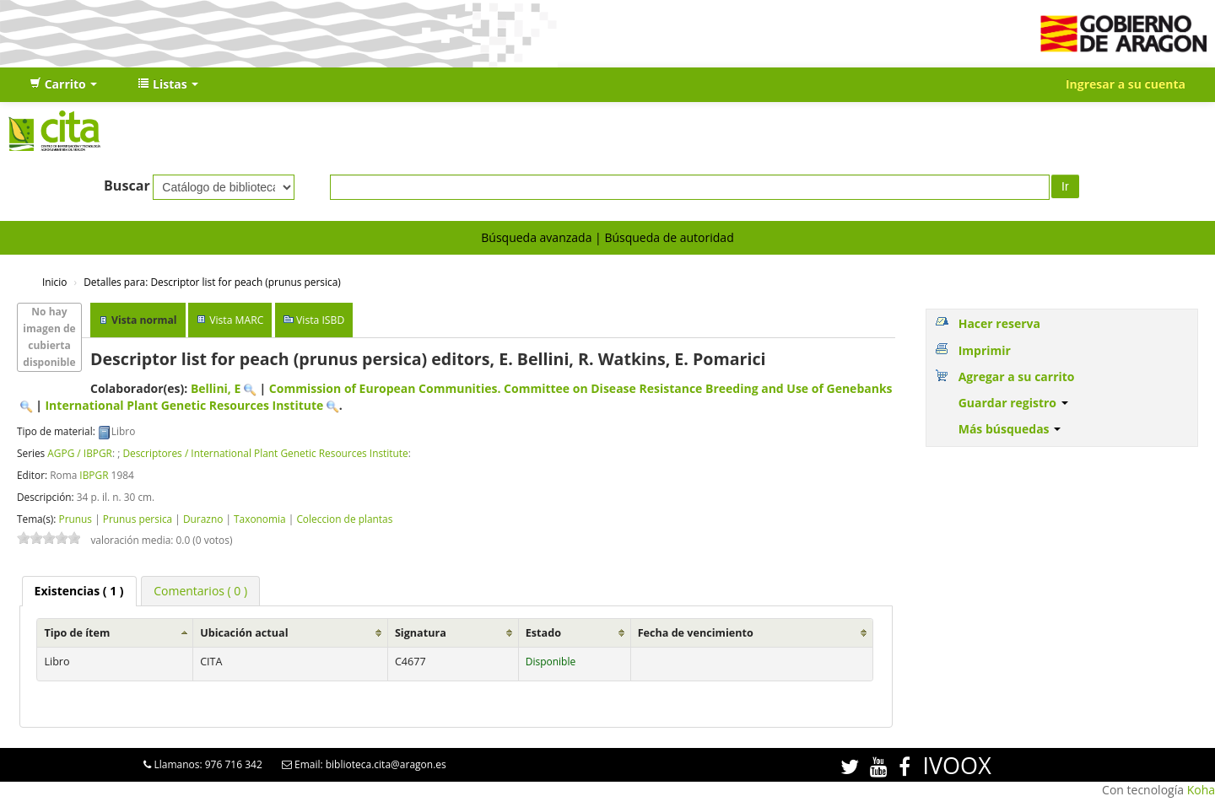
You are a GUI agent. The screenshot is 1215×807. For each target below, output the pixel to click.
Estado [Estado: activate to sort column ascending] (543, 633)
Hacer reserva (999, 323)
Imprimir (984, 350)
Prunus (75, 518)
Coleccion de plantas (344, 518)
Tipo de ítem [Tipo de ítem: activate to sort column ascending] (77, 633)
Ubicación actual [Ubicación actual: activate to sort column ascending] (244, 633)
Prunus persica (137, 518)
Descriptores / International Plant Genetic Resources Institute (265, 453)
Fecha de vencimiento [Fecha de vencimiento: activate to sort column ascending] (695, 633)
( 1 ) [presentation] (79, 591)
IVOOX (956, 765)
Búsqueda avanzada (536, 237)
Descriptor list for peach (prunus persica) (212, 281)
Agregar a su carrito (1016, 377)
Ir (1065, 186)
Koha (1201, 790)
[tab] (79, 591)
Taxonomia (260, 518)
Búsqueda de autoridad (668, 237)
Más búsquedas (1009, 429)
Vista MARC (236, 320)
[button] (63, 84)
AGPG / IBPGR (79, 453)
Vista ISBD (320, 320)
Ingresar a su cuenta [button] (1125, 84)
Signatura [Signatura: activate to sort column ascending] (420, 633)
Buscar (127, 185)
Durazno (203, 518)
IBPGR (93, 475)
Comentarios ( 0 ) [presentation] (200, 591)
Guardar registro (1013, 403)
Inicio (54, 281)
